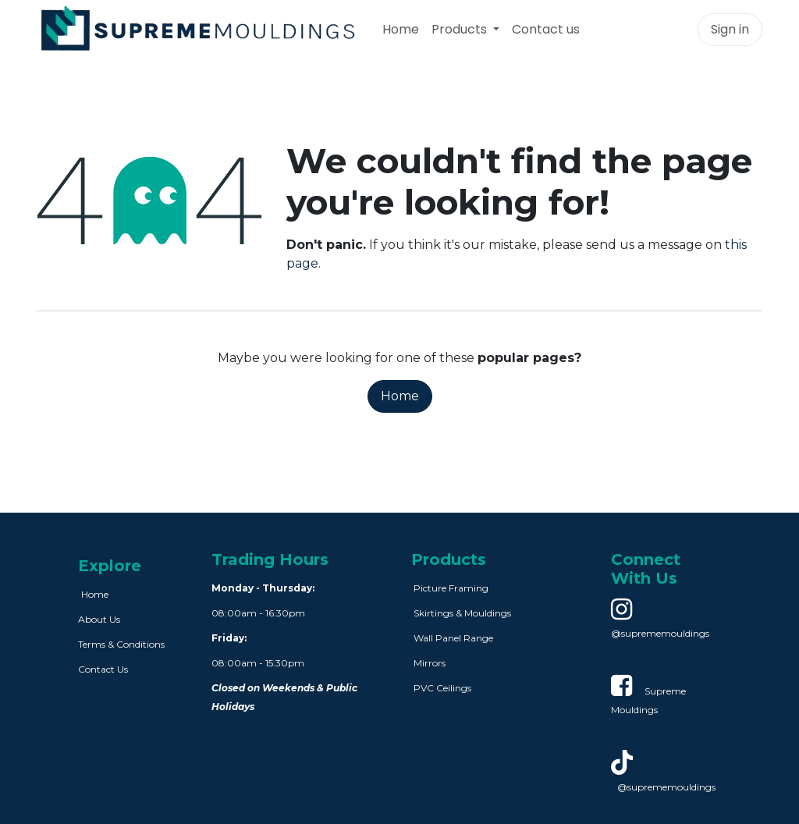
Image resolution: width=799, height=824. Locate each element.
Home (400, 396)
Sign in (730, 29)
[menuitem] (400, 29)
